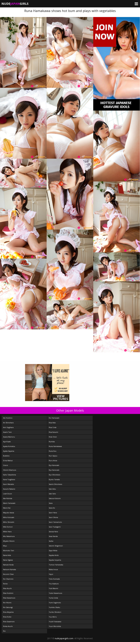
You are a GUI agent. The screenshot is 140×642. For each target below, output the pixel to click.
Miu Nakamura (9, 536)
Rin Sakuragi (8, 607)
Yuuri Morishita (55, 626)
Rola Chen (53, 437)
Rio (4, 631)
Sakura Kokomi (55, 498)
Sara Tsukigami (55, 527)
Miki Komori (8, 527)
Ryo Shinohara (54, 475)
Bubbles (6, 456)
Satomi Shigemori (56, 546)
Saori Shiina (53, 517)
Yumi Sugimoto (55, 602)
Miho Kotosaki (8, 517)
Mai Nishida (7, 498)
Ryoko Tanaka (54, 479)
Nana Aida (7, 555)
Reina (5, 584)
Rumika (52, 441)
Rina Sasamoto (9, 621)
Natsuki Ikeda (8, 565)
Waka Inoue (53, 569)
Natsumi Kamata (9, 569)
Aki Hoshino (7, 418)
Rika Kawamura (9, 598)
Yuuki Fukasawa (55, 621)
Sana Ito (52, 508)
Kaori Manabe (8, 484)
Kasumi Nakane (9, 489)
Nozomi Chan (8, 574)
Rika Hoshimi (8, 593)
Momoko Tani (8, 550)
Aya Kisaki (7, 441)
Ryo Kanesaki (54, 465)
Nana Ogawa (8, 560)
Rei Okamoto (8, 579)
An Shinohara (8, 422)
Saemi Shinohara (55, 484)
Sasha (51, 541)
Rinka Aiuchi (8, 626)
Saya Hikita (53, 550)
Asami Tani (7, 432)
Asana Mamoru (9, 437)
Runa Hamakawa (55, 446)
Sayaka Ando (54, 555)
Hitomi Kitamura (9, 470)
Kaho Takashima (9, 475)
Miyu (5, 546)
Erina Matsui (8, 460)
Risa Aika (52, 422)
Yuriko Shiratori (55, 612)
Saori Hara (53, 512)
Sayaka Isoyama (55, 560)
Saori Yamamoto (55, 522)
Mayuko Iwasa (8, 512)
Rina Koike (7, 617)
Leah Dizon (7, 494)
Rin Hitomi (7, 602)
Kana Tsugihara (9, 479)
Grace (5, 465)
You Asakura (54, 584)
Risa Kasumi (53, 432)
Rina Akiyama (8, 612)
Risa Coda (52, 427)
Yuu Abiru (53, 617)
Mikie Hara (7, 531)
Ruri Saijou (53, 456)
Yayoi (51, 574)
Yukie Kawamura (55, 593)
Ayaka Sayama (8, 451)
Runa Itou (52, 451)
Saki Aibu (52, 489)
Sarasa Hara (53, 531)
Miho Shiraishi (8, 522)
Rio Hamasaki (54, 418)
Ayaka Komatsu (9, 446)
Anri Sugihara (8, 427)
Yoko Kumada (54, 579)
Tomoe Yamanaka (56, 565)
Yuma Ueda (53, 598)
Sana (51, 503)
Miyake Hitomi (8, 541)
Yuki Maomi (53, 588)
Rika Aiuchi (7, 588)
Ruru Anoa (53, 460)
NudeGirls (14, 4)
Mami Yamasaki (9, 503)
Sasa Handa (53, 536)
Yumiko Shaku (54, 607)
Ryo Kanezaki (54, 470)
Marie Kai (6, 508)
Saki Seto (52, 494)
